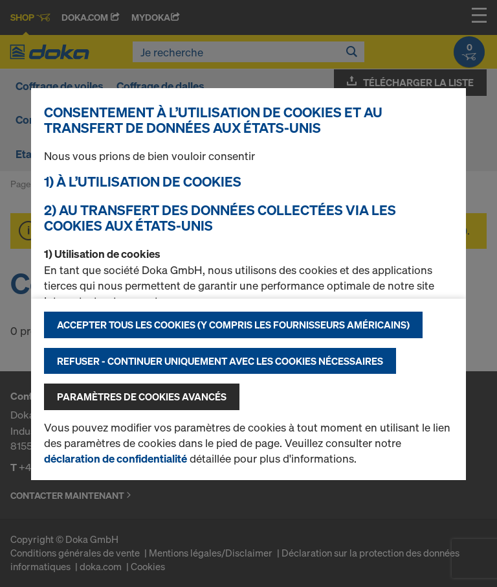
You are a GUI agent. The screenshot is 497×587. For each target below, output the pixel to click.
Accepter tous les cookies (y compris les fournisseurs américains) (233, 324)
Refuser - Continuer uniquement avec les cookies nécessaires (220, 360)
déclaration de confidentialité (115, 458)
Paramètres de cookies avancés (141, 396)
